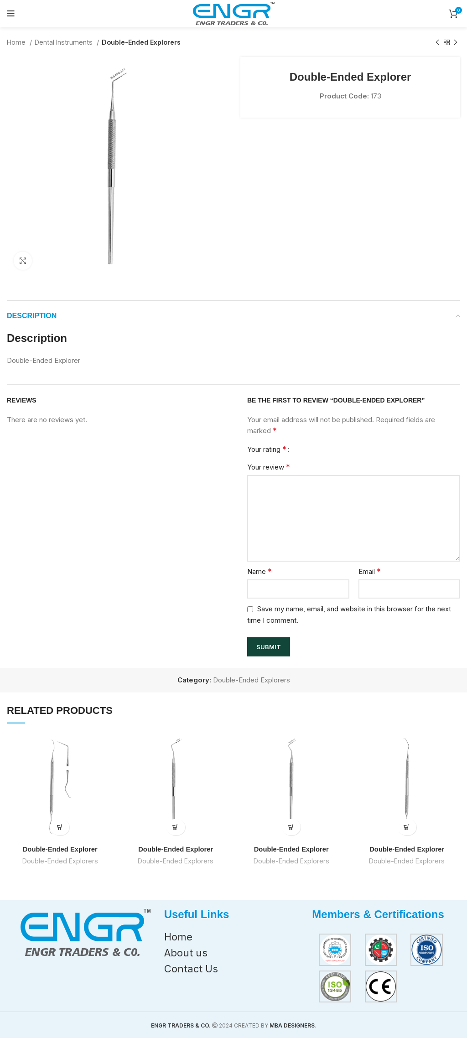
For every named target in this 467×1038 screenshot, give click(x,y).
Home (17, 42)
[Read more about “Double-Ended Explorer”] (60, 827)
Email (369, 571)
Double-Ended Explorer (60, 849)
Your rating (266, 449)
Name (259, 571)
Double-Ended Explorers (141, 42)
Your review (268, 466)
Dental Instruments (64, 42)
